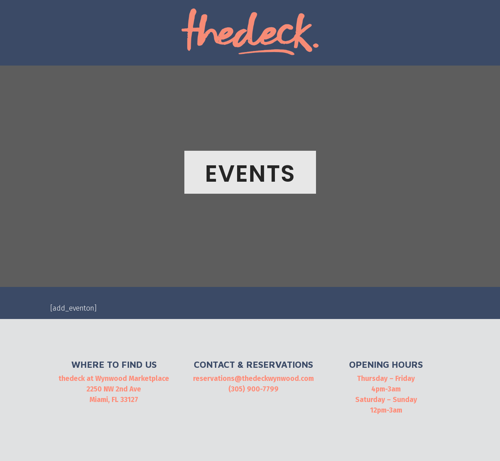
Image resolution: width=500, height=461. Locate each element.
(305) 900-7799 (253, 389)
